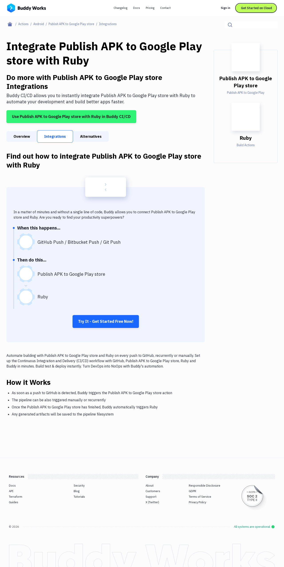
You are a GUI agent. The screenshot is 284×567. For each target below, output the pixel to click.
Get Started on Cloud (256, 8)
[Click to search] (272, 24)
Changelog (120, 8)
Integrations (55, 136)
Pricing (150, 8)
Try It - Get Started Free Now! (105, 321)
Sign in (225, 8)
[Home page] (12, 24)
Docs (136, 8)
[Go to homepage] (26, 7)
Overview (22, 136)
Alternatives (91, 136)
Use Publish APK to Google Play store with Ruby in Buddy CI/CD (71, 116)
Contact (165, 8)
